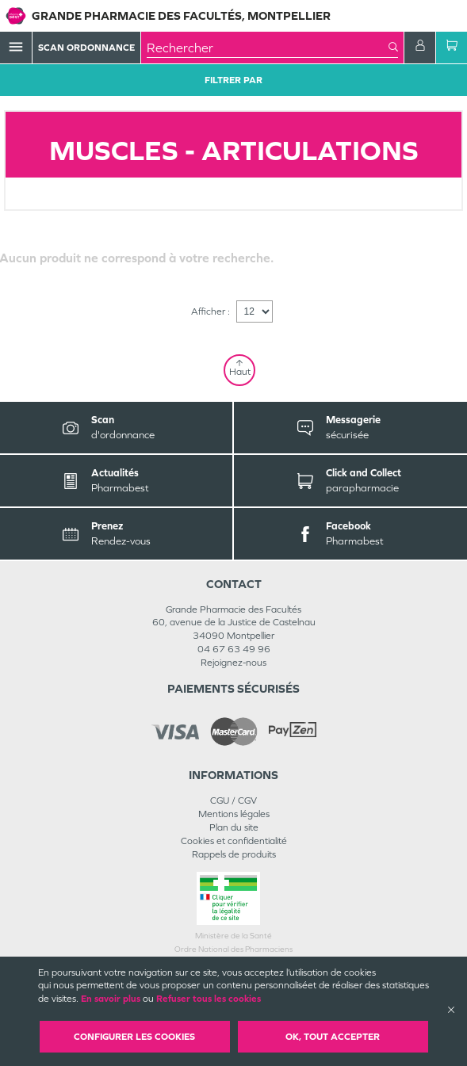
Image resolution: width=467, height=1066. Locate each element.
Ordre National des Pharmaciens (233, 949)
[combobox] (268, 47)
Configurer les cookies (134, 1036)
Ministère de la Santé (233, 935)
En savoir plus (110, 998)
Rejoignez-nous (233, 662)
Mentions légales (234, 814)
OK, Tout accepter (332, 1036)
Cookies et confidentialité (234, 840)
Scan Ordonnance (86, 47)
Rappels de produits (234, 854)
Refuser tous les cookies (208, 998)
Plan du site (233, 827)
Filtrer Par (233, 80)
